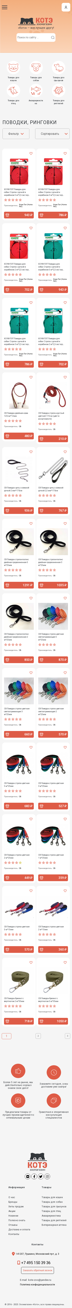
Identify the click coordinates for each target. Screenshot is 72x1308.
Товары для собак (52, 1202)
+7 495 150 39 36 (35, 1262)
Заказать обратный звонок (37, 1270)
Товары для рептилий (54, 1220)
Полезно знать (16, 1220)
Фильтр (13, 134)
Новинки (13, 1215)
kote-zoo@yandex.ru (39, 1279)
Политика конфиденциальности (37, 1284)
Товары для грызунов (54, 1206)
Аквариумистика (51, 1215)
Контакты (13, 1234)
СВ (20, 426)
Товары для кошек (52, 1197)
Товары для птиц (51, 1211)
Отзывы (12, 1225)
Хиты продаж (16, 1206)
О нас (11, 1197)
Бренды (12, 1202)
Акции (12, 1211)
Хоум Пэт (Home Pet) (26, 205)
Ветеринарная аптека (54, 1225)
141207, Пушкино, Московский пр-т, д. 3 (37, 1254)
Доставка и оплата (19, 1229)
